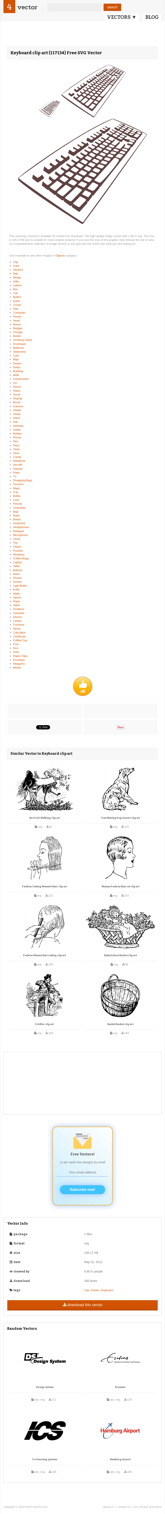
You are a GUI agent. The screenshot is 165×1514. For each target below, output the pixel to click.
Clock (16, 538)
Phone (17, 437)
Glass (16, 390)
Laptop (17, 562)
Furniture (18, 624)
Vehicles (18, 425)
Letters (17, 285)
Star (15, 308)
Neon (16, 574)
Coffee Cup (20, 640)
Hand (16, 418)
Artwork (18, 468)
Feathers (18, 609)
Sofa (16, 652)
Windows (18, 554)
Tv (14, 476)
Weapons (19, 663)
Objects (60, 255)
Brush (16, 402)
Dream (17, 363)
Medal (17, 667)
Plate (16, 472)
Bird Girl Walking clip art (44, 818)
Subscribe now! (82, 1189)
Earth (16, 301)
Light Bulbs (20, 585)
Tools (16, 449)
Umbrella (18, 613)
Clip (15, 262)
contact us (124, 1506)
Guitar (17, 429)
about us (108, 1506)
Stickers (18, 269)
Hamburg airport (120, 1459)
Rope (16, 601)
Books (17, 336)
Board (17, 519)
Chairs (17, 546)
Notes (16, 367)
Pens (16, 445)
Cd (15, 383)
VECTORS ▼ (122, 17)
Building (18, 371)
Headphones (21, 527)
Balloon (17, 570)
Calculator (19, 632)
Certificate (19, 636)
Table (16, 566)
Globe (17, 414)
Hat (15, 421)
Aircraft (17, 464)
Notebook (19, 460)
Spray (16, 628)
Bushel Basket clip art (120, 1024)
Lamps (17, 620)
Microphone (20, 535)
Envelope (19, 659)
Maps (16, 488)
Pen (15, 441)
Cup (15, 492)
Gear (16, 453)
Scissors (18, 484)
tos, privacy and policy (148, 1506)
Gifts (16, 281)
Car (15, 293)
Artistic (95, 1290)
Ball (15, 273)
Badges (18, 328)
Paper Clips (20, 656)
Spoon (17, 597)
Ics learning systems (44, 1459)
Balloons (18, 347)
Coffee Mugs (21, 558)
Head (16, 320)
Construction (21, 378)
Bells (16, 375)
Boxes (17, 324)
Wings (17, 277)
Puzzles (18, 550)
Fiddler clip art (44, 1024)
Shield (17, 410)
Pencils (17, 503)
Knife (16, 589)
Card (16, 265)
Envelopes (19, 344)
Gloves (17, 617)
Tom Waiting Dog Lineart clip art (120, 818)
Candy (17, 457)
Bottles (17, 433)
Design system (44, 1387)
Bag (15, 511)
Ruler (16, 515)
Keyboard (19, 523)
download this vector (82, 1305)
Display (17, 398)
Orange (17, 332)
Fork (16, 644)
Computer (19, 312)
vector (27, 7)
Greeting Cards (22, 339)
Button (17, 297)
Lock (16, 499)
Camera (18, 406)
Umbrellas (19, 507)
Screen (17, 581)
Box (15, 289)
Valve (16, 605)
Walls (16, 593)
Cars (16, 355)
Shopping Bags (22, 480)
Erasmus (120, 1387)
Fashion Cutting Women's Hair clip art (44, 886)
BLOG (152, 17)
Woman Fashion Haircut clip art (120, 886)
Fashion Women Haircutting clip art (44, 955)
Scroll (16, 394)
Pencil (17, 386)
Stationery (19, 351)
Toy (15, 542)
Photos (17, 578)
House (17, 316)
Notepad (18, 531)
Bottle (16, 496)
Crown (17, 304)
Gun (15, 648)
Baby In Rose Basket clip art (120, 955)
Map (15, 359)
